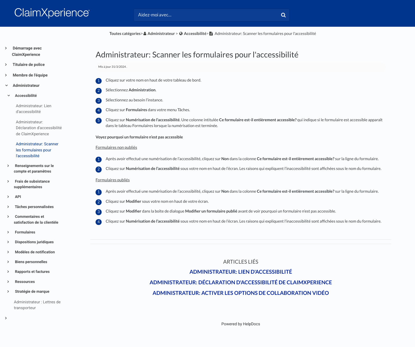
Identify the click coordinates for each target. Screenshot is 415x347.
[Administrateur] (159, 33)
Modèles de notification (34, 252)
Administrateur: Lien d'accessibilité (241, 272)
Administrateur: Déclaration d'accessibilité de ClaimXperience (241, 282)
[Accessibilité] (192, 33)
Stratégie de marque (31, 292)
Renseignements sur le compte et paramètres (34, 169)
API (17, 197)
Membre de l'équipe (30, 75)
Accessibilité (25, 96)
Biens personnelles (30, 262)
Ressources (24, 282)
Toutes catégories (125, 33)
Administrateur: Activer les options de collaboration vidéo (241, 293)
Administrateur (25, 85)
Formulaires (24, 232)
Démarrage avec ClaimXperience (27, 51)
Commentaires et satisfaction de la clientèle (36, 219)
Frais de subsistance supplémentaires (32, 184)
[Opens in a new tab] (241, 324)
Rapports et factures (32, 272)
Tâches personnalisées (34, 207)
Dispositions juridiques (34, 242)
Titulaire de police (28, 64)
